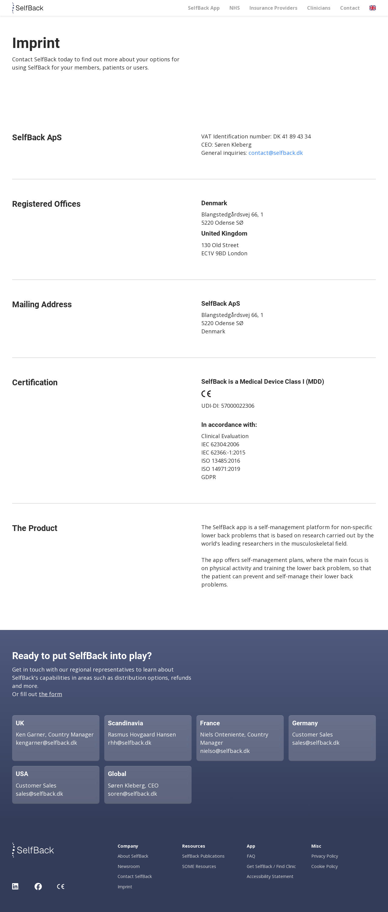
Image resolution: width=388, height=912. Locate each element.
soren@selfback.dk (132, 793)
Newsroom (129, 866)
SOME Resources (199, 866)
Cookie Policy (324, 866)
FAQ (251, 856)
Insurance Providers (273, 8)
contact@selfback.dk (276, 152)
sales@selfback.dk (316, 742)
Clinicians (318, 8)
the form (50, 694)
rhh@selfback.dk (129, 742)
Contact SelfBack (135, 876)
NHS (234, 8)
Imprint (125, 887)
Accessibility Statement (270, 876)
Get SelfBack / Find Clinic (271, 866)
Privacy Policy (324, 856)
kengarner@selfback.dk (46, 742)
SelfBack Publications (203, 856)
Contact (350, 8)
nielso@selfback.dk (225, 750)
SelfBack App (204, 8)
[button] (373, 7)
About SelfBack (133, 856)
